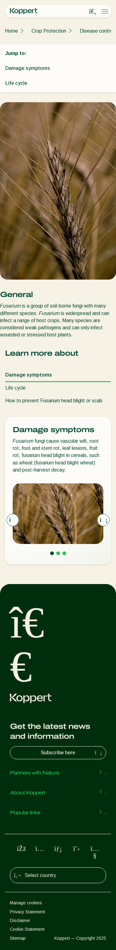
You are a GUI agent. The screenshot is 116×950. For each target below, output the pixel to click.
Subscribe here (72, 753)
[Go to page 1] (52, 553)
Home (11, 31)
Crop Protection (49, 31)
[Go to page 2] (58, 553)
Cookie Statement (27, 929)
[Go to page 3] (64, 553)
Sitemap (18, 938)
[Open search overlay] (93, 11)
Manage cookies (26, 902)
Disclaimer (20, 920)
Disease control (97, 31)
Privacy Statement (27, 911)
